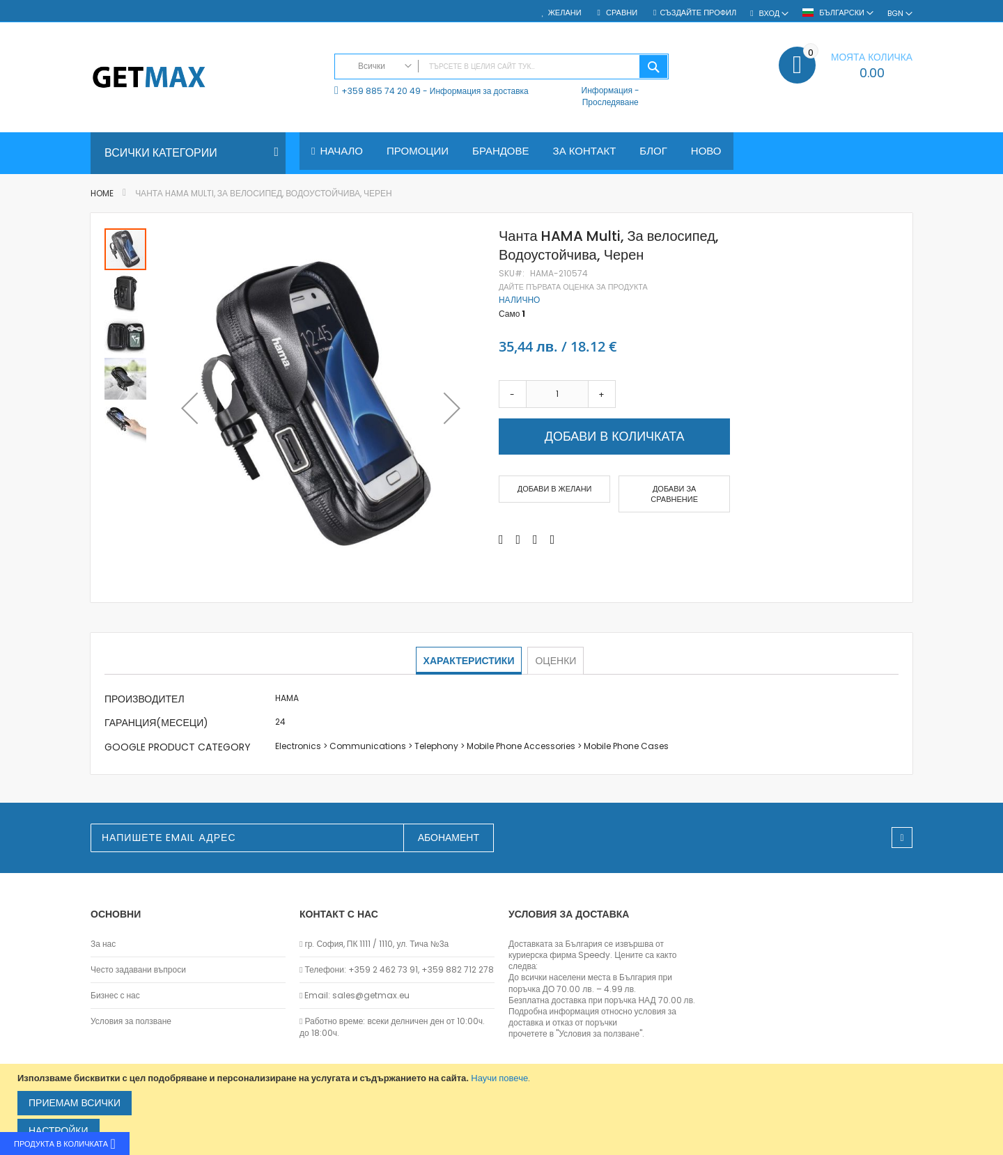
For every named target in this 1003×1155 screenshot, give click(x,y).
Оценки (554, 660)
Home (102, 193)
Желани (565, 13)
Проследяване (610, 102)
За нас (103, 944)
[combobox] (501, 66)
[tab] (469, 661)
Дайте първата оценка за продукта (573, 287)
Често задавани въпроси (138, 969)
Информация (607, 90)
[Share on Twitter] (518, 540)
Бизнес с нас (115, 995)
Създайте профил (698, 13)
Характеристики (469, 660)
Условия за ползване (131, 1021)
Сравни (620, 13)
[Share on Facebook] (501, 540)
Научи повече (499, 1078)
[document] (503, 1109)
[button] (189, 407)
